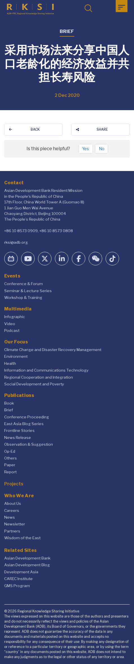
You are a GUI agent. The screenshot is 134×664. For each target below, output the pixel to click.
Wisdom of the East (22, 538)
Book (9, 403)
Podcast (11, 330)
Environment (16, 356)
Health (10, 363)
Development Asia (21, 572)
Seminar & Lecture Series (28, 290)
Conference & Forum (23, 283)
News (9, 517)
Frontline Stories (19, 430)
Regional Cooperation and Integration (38, 377)
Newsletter (14, 524)
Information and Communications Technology (46, 370)
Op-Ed (9, 451)
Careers (11, 510)
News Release (17, 437)
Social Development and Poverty (34, 384)
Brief (8, 410)
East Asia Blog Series (24, 423)
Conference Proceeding (26, 417)
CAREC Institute (18, 578)
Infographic (14, 316)
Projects (13, 484)
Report (10, 472)
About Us (12, 503)
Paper (9, 465)
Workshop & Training (23, 297)
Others (10, 458)
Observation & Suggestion (28, 444)
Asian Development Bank (27, 558)
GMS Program (17, 585)
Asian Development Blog (27, 565)
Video (9, 323)
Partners (12, 531)
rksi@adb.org (16, 242)
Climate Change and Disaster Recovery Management (52, 349)
